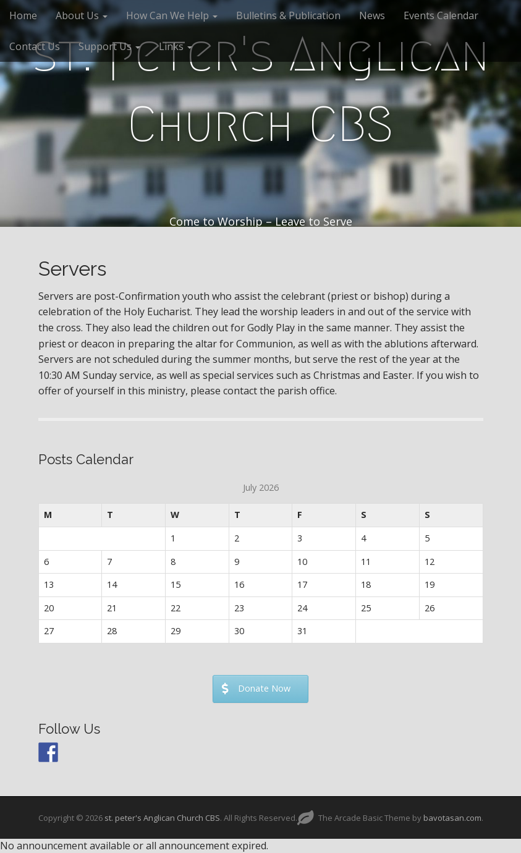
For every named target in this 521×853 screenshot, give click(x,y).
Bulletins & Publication (288, 15)
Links (175, 46)
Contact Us (34, 46)
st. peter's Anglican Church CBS (260, 89)
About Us (82, 15)
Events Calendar (441, 15)
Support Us (109, 46)
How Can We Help (172, 15)
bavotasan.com (452, 817)
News (372, 15)
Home (23, 15)
